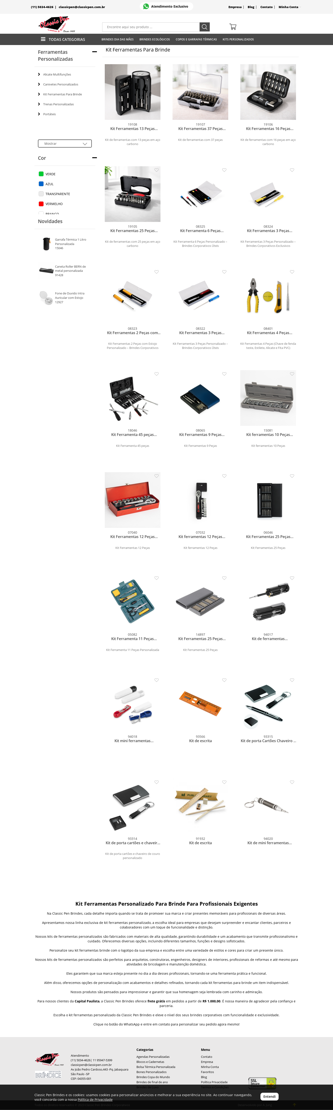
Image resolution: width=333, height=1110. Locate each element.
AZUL (49, 184)
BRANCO (52, 214)
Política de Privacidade (95, 1099)
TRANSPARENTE (58, 194)
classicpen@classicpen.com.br (82, 7)
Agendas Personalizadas (153, 1057)
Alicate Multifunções (54, 74)
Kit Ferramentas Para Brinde (60, 94)
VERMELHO (54, 204)
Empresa (235, 7)
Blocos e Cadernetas (150, 1062)
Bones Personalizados (151, 1072)
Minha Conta (210, 1067)
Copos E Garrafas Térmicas (196, 39)
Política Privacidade (214, 1082)
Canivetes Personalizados (58, 84)
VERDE (51, 174)
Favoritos (207, 1072)
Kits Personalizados (238, 39)
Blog (251, 7)
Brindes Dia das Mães (118, 39)
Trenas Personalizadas (56, 104)
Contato (266, 7)
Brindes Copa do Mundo (153, 1077)
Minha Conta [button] (290, 7)
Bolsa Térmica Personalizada (155, 1067)
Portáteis (47, 114)
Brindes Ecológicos (154, 39)
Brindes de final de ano (152, 1082)
